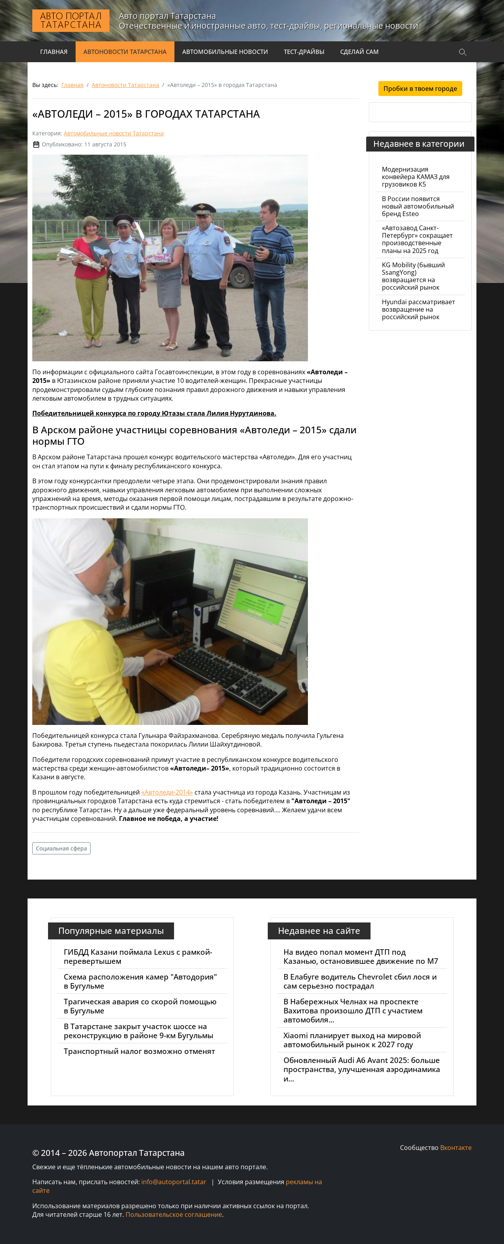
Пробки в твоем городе (420, 88)
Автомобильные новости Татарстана (114, 133)
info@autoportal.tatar (173, 1181)
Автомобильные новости (225, 51)
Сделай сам (359, 51)
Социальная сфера (61, 848)
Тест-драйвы (304, 51)
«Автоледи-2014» (167, 792)
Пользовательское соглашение (174, 1214)
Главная (54, 51)
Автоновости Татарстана (125, 51)
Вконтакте (456, 1147)
